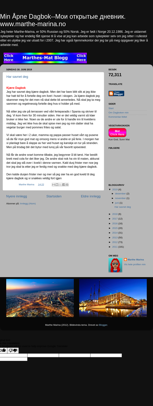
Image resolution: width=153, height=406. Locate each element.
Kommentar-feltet (118, 117)
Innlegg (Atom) (28, 203)
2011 (115, 246)
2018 (115, 214)
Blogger (103, 325)
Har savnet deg (17, 76)
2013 (115, 237)
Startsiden (54, 196)
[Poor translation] (13, 350)
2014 (115, 232)
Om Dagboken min (119, 112)
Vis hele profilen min (135, 264)
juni (117, 202)
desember (120, 193)
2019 (115, 189)
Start (111, 108)
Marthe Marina (136, 259)
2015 (115, 228)
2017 (115, 218)
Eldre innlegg (91, 196)
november (120, 198)
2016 (115, 223)
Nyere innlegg (16, 196)
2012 (115, 242)
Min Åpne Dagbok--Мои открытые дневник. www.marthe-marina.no (63, 20)
